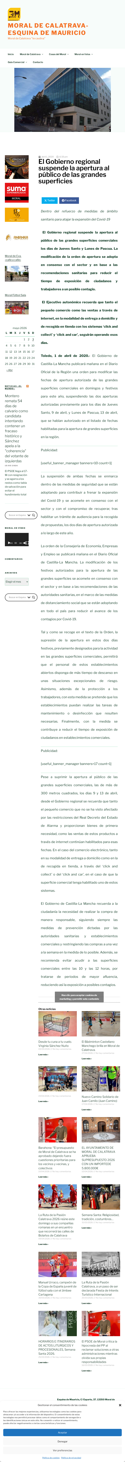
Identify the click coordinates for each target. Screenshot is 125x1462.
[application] (17, 539)
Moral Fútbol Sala (15, 295)
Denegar (63, 1441)
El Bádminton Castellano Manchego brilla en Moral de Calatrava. (101, 1046)
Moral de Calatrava (32, 54)
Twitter (51, 200)
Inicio (11, 54)
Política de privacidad (71, 1457)
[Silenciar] (25, 543)
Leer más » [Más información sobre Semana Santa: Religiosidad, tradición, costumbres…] (87, 1228)
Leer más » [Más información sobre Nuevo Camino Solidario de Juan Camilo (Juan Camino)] (87, 1109)
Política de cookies (51, 1457)
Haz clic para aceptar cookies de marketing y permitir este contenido (79, 997)
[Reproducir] (9, 543)
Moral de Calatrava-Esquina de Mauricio (48, 29)
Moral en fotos (84, 54)
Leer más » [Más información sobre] (43, 1101)
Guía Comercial (18, 62)
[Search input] (17, 515)
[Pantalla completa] (27, 543)
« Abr (10, 370)
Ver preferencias (62, 1450)
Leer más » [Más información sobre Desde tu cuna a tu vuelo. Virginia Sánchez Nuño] (43, 1054)
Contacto (38, 62)
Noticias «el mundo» (13, 387)
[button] (120, 1405)
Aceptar (62, 1432)
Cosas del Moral (59, 54)
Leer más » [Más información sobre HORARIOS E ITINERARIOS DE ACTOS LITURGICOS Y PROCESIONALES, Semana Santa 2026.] (43, 1362)
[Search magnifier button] (33, 515)
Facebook (70, 200)
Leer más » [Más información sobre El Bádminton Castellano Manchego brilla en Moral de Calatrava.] (87, 1058)
